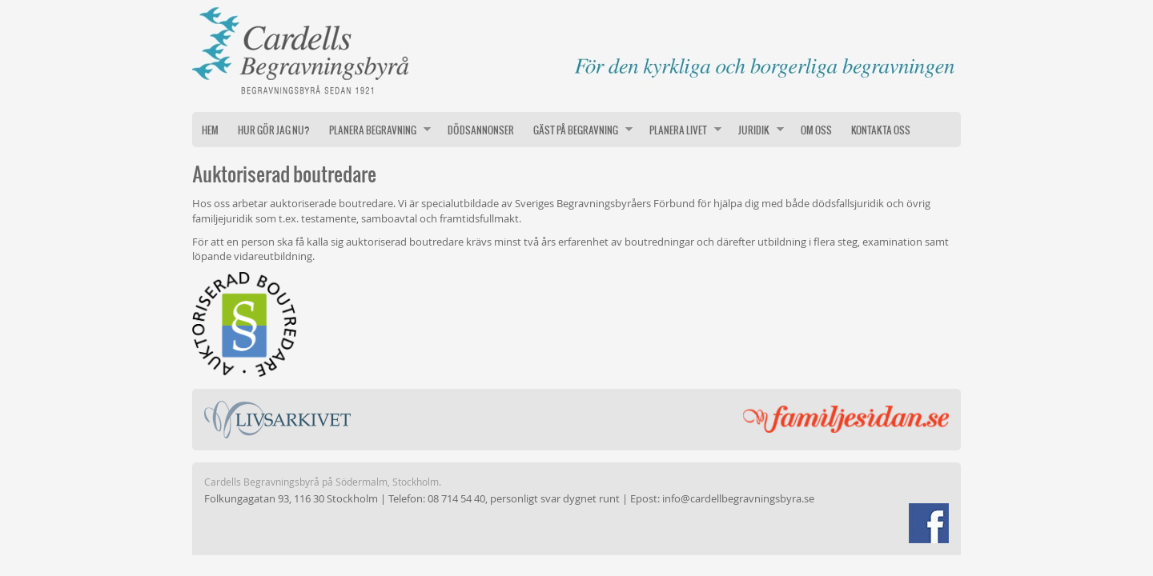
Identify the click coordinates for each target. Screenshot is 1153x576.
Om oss (816, 129)
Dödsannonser (481, 129)
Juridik (756, 129)
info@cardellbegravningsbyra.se (738, 498)
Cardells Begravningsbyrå (576, 48)
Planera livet (680, 129)
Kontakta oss (880, 129)
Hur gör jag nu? (274, 129)
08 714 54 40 (456, 498)
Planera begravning (375, 129)
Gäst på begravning (578, 129)
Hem (210, 129)
